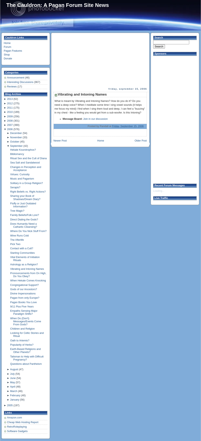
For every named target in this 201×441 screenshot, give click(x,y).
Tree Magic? (17, 210)
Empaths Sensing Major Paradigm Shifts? (23, 312)
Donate (8, 58)
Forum (7, 47)
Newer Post (60, 140)
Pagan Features (13, 50)
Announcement (16, 77)
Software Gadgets (17, 431)
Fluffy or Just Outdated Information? (23, 205)
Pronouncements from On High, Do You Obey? (28, 275)
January (14, 399)
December (16, 133)
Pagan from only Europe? (24, 297)
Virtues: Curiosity (20, 174)
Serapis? (15, 187)
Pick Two (15, 244)
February (15, 395)
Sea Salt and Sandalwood (25, 162)
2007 (10, 125)
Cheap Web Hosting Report (22, 422)
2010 (10, 112)
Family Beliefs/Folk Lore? (24, 215)
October (14, 141)
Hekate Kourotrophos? (23, 149)
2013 (10, 99)
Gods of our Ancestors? (23, 289)
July (12, 373)
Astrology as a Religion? (24, 264)
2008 (10, 120)
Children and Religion (22, 328)
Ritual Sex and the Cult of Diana (28, 158)
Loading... (158, 190)
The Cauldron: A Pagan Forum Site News (57, 5)
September (16, 146)
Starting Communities (22, 253)
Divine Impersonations (23, 293)
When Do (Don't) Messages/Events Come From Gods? (25, 321)
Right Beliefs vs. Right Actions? (28, 191)
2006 (10, 129)
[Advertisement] (80, 60)
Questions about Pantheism (26, 364)
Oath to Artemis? (19, 340)
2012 (10, 103)
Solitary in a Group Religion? (26, 183)
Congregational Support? (24, 285)
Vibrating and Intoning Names (27, 269)
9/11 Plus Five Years (22, 306)
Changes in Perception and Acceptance (25, 169)
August (14, 369)
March (13, 391)
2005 (10, 405)
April (12, 386)
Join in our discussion (95, 119)
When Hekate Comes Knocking (28, 280)
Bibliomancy (17, 154)
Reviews (12, 86)
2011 (10, 107)
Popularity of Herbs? (21, 344)
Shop (7, 54)
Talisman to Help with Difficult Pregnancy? (27, 358)
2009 (10, 116)
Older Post (141, 140)
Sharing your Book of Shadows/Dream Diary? (25, 197)
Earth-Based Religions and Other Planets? (25, 351)
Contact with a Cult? (21, 248)
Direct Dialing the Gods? (24, 219)
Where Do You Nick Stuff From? (28, 231)
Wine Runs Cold (19, 235)
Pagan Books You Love (23, 302)
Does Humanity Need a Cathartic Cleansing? (23, 225)
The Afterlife (17, 239)
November (16, 137)
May (12, 382)
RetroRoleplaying (17, 426)
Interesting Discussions (20, 82)
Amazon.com (14, 417)
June (13, 378)
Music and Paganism (22, 178)
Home (7, 43)
